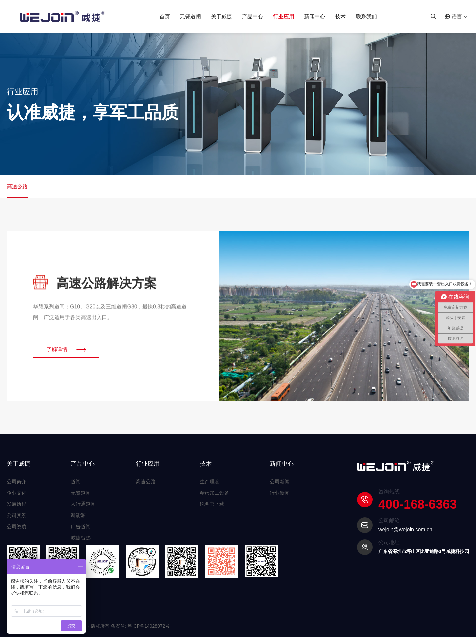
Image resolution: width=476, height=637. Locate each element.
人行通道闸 (83, 504)
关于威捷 (221, 16)
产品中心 (252, 16)
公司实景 (16, 515)
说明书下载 (212, 504)
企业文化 (16, 493)
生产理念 (209, 481)
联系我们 (366, 16)
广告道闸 (81, 526)
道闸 (76, 481)
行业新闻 (280, 493)
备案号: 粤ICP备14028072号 (140, 626)
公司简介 (16, 481)
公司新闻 (280, 481)
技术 (340, 16)
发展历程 (16, 504)
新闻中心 (314, 16)
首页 (164, 16)
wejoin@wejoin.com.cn (405, 529)
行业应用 (283, 18)
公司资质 (16, 526)
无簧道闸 (190, 16)
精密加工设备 (214, 493)
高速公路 (17, 191)
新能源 (78, 515)
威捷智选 (81, 537)
